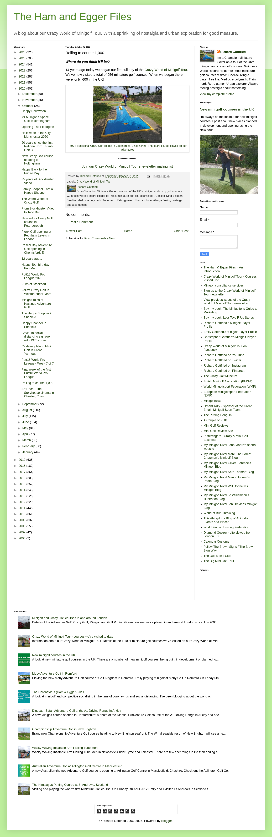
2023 (22, 70)
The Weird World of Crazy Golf (35, 200)
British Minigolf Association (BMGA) (228, 381)
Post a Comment (81, 222)
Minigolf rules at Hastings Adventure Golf (36, 303)
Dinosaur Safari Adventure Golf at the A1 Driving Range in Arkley (76, 710)
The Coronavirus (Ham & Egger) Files (58, 692)
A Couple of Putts (216, 420)
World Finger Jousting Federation (226, 527)
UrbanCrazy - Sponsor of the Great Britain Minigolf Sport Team (228, 408)
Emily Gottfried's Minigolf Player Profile (230, 332)
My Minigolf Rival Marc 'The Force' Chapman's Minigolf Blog (227, 456)
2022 (22, 76)
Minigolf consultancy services (224, 285)
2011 (22, 508)
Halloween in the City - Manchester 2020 (37, 134)
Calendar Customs (216, 541)
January (28, 452)
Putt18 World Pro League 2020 (33, 276)
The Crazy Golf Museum (220, 376)
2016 (22, 478)
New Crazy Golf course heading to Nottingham (37, 159)
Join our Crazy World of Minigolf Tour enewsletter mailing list (127, 166)
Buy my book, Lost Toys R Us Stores (229, 317)
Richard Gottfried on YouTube (224, 355)
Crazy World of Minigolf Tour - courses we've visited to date (72, 636)
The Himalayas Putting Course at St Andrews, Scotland (70, 784)
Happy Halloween (34, 111)
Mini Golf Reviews (216, 425)
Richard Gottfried (233, 52)
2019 (22, 459)
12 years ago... (32, 258)
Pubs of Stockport (34, 284)
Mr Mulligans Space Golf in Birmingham (36, 119)
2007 (22, 532)
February (28, 446)
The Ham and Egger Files (73, 16)
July (25, 416)
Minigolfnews (213, 401)
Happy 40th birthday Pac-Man (35, 266)
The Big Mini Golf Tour (219, 561)
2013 (22, 496)
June (26, 422)
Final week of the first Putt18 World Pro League (36, 373)
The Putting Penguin (218, 415)
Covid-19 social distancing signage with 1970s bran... (36, 336)
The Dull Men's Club (218, 556)
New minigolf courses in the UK (227, 109)
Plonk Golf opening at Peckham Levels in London (36, 235)
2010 (22, 514)
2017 (22, 472)
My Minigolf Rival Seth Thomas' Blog (229, 472)
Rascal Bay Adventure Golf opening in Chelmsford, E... (37, 248)
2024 (22, 64)
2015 (22, 484)
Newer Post (74, 231)
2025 (22, 58)
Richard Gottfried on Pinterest (224, 370)
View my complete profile (217, 94)
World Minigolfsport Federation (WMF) (230, 386)
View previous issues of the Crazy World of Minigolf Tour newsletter (227, 301)
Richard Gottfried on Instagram (225, 365)
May (25, 428)
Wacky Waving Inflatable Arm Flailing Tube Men (65, 748)
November (29, 100)
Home (128, 231)
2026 (22, 52)
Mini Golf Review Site (218, 431)
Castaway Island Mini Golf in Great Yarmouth (36, 350)
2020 (22, 88)
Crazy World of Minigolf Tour (166, 70)
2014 (22, 490)
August (27, 410)
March (27, 440)
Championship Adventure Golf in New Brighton (64, 729)
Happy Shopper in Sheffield (34, 325)
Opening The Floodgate (38, 127)
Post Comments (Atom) (100, 238)
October (28, 106)
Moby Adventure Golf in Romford (54, 673)
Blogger (166, 821)
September (30, 404)
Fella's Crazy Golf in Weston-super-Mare (36, 292)
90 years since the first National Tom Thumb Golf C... (37, 146)
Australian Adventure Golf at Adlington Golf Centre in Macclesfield (77, 766)
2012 (22, 502)
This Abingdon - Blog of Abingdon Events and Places (226, 520)
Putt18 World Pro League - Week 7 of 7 (38, 361)
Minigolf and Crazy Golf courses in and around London (69, 618)
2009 (22, 520)
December (29, 94)
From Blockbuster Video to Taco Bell (38, 210)
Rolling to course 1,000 (37, 383)
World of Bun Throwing (219, 513)
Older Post (181, 231)
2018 (22, 465)
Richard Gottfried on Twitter (222, 360)
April (25, 434)
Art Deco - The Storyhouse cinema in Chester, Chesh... (38, 392)
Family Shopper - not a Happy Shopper (37, 191)
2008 (22, 526)
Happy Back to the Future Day (34, 171)
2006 (22, 538)
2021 (22, 82)
